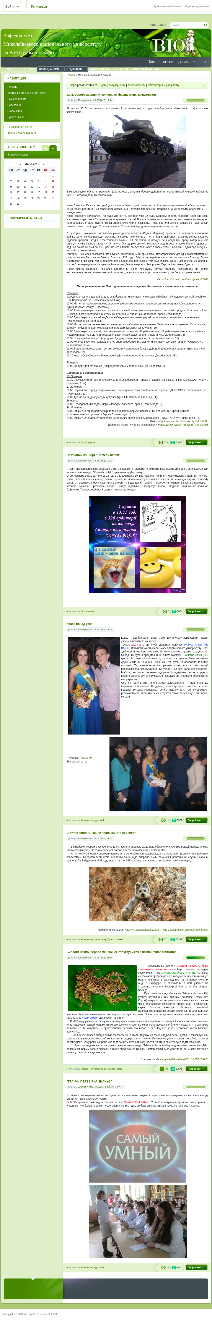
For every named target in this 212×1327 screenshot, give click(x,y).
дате (103, 85)
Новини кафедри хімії (92, 820)
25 (25, 198)
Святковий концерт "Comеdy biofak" (93, 455)
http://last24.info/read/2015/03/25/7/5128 (184, 1059)
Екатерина (84, 100)
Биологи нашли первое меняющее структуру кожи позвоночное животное (121, 952)
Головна (12, 86)
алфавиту (173, 85)
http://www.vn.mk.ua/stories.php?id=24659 (182, 421)
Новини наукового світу (93, 939)
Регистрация (40, 6)
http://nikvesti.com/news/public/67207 (186, 279)
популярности (117, 85)
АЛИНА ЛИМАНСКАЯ (90, 1087)
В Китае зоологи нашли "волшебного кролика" (101, 833)
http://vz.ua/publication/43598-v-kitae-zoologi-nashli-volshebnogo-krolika (166, 929)
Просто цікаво (88, 442)
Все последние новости (21, 132)
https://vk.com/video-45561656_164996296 (183, 424)
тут (85, 761)
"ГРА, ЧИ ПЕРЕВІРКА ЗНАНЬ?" (89, 1081)
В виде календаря (53, 148)
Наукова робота (16, 98)
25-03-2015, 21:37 (102, 838)
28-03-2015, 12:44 (102, 100)
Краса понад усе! (79, 624)
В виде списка (45, 148)
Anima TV (86, 758)
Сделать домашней (197, 6)
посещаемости (136, 85)
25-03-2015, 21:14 (102, 957)
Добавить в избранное (167, 6)
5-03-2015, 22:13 (114, 1087)
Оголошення (88, 611)
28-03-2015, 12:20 (102, 460)
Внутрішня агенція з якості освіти (27, 92)
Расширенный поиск (19, 126)
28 (45, 198)
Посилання (14, 105)
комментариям (156, 85)
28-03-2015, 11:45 (102, 629)
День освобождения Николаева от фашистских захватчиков (111, 94)
